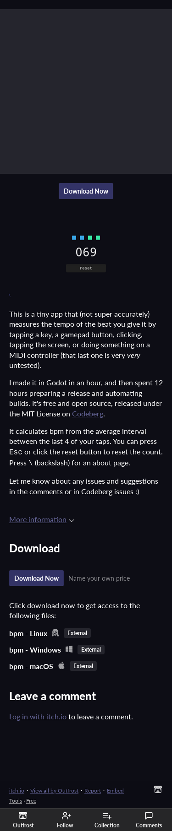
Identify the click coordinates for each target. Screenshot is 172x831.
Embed (115, 788)
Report (92, 788)
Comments (149, 820)
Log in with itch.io (38, 714)
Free (31, 798)
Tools (15, 798)
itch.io (16, 788)
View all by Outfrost (54, 788)
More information (41, 517)
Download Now (86, 191)
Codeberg (87, 413)
